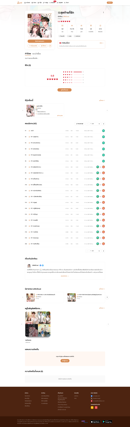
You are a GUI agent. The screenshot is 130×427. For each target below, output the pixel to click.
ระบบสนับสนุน (44, 403)
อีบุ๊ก (39, 3)
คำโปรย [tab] (28, 53)
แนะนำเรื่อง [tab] (36, 53)
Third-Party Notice (62, 405)
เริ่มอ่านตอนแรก (39, 41)
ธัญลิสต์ (60, 3)
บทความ (76, 396)
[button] (102, 43)
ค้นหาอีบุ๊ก (27, 398)
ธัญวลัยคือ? (60, 396)
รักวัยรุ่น (60, 19)
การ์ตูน (45, 3)
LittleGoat (66, 16)
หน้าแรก (27, 3)
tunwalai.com (96, 396)
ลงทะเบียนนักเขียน (45, 396)
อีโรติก (37, 110)
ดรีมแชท (52, 2)
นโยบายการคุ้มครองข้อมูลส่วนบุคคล (62, 399)
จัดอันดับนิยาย (28, 401)
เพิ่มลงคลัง (33, 46)
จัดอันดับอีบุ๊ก (28, 403)
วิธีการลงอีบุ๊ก (44, 401)
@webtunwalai (96, 398)
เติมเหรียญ (27, 406)
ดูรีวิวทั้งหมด (64, 90)
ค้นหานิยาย (27, 396)
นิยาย (33, 3)
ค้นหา (66, 3)
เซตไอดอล (28, 340)
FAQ (75, 398)
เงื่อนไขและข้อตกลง (62, 402)
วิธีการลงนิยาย (44, 398)
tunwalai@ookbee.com (98, 401)
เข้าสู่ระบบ (110, 2)
